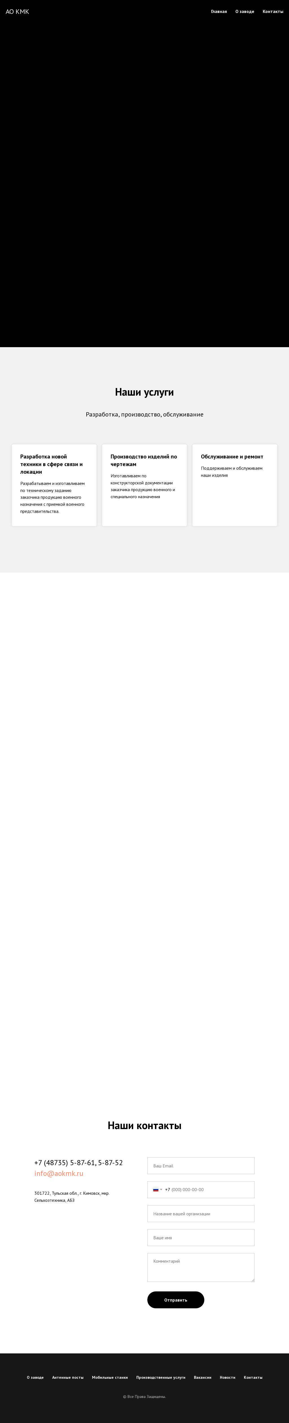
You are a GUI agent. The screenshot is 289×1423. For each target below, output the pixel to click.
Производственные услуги (160, 1377)
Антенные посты (68, 1377)
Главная (219, 11)
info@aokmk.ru (58, 1173)
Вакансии (202, 1377)
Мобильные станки (110, 1377)
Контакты (273, 11)
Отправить (175, 1300)
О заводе (244, 11)
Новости (227, 1377)
